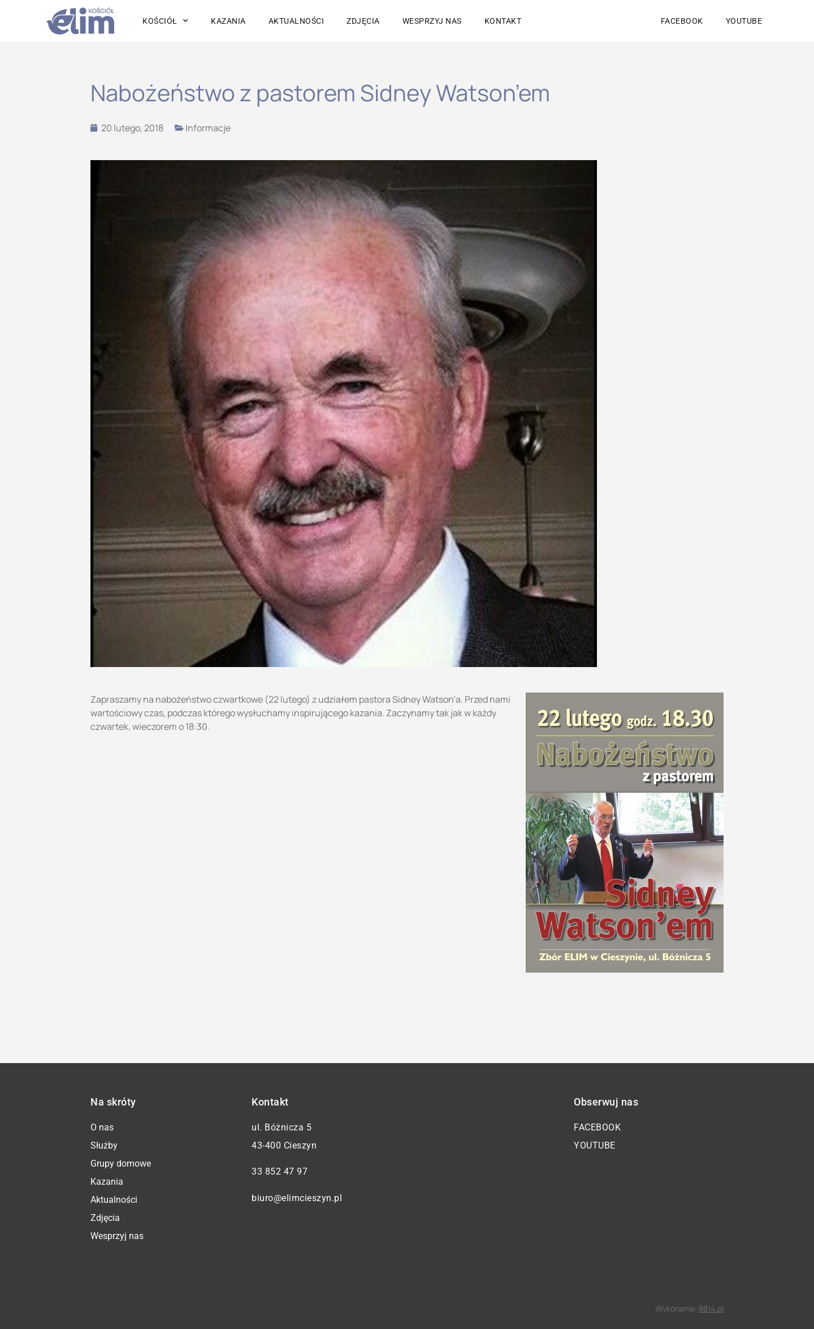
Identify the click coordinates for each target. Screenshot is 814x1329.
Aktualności (296, 20)
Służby (104, 1145)
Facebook (682, 20)
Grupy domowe (120, 1163)
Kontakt (503, 20)
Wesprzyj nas (432, 20)
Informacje (208, 128)
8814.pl (711, 1308)
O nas (102, 1127)
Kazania (228, 20)
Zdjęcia (363, 20)
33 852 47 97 (280, 1171)
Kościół (165, 20)
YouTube (744, 20)
